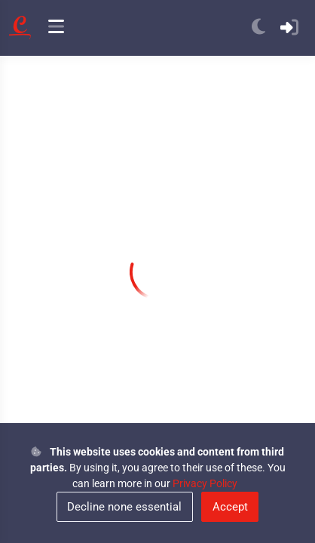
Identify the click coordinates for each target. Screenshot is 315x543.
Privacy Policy (205, 483)
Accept (230, 507)
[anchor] (56, 28)
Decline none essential (124, 507)
